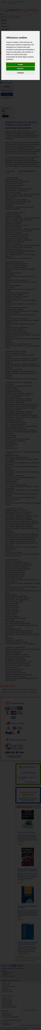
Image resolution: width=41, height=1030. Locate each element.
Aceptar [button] (20, 64)
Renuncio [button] (21, 68)
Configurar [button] (20, 73)
